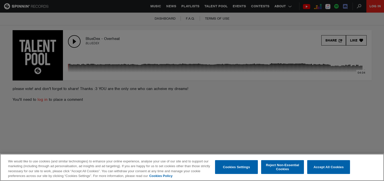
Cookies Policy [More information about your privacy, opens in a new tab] (160, 176)
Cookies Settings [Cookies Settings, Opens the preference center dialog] (236, 167)
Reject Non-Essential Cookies (282, 167)
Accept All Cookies (328, 167)
